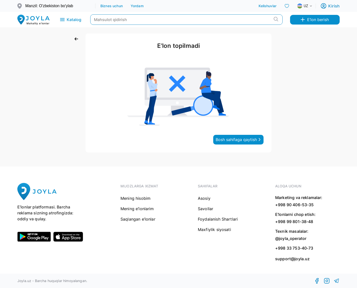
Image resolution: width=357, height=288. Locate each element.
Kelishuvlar (267, 6)
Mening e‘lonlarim (137, 208)
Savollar (205, 208)
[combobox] (309, 5)
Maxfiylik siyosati (214, 229)
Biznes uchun (111, 6)
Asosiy (204, 198)
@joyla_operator (290, 238)
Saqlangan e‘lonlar (137, 219)
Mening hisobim (135, 198)
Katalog (70, 20)
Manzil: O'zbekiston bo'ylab (49, 6)
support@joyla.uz (292, 259)
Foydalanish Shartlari (218, 219)
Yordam (137, 6)
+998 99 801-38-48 (294, 221)
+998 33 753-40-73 (294, 248)
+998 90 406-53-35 (294, 204)
